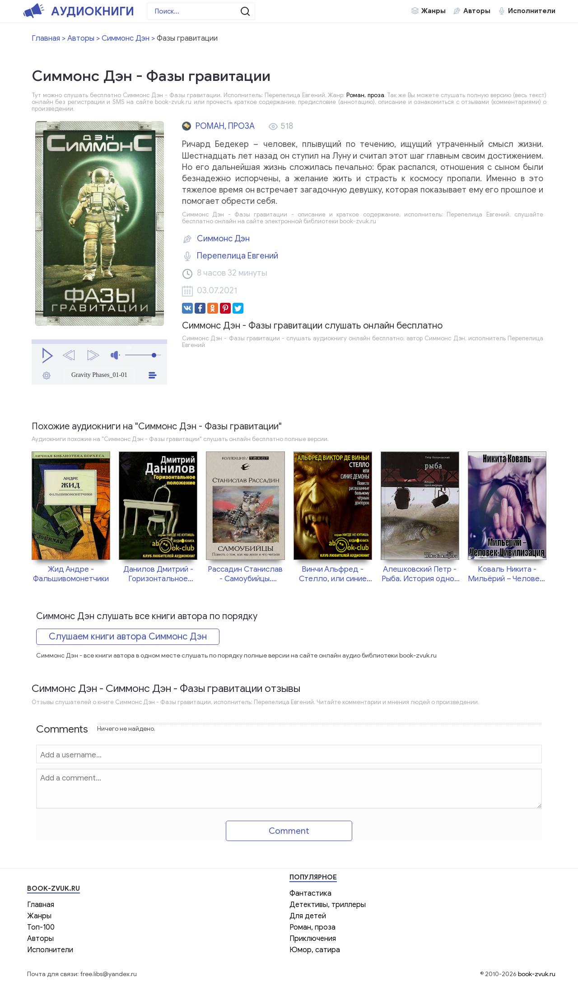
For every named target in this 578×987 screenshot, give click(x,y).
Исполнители (531, 11)
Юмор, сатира (314, 949)
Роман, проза (365, 95)
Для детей (307, 916)
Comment (289, 831)
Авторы (476, 11)
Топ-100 (41, 927)
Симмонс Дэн (223, 239)
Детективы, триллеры (327, 904)
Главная (40, 904)
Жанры (433, 11)
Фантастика (310, 893)
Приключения (312, 938)
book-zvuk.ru (536, 974)
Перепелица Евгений (237, 256)
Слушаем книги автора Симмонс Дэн (128, 636)
